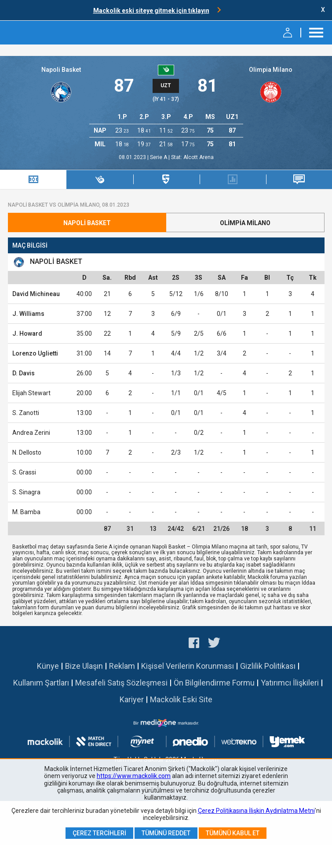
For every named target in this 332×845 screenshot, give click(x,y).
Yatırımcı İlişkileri (290, 682)
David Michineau (36, 293)
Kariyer (132, 699)
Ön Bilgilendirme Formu (214, 682)
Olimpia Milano (270, 69)
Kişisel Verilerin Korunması (187, 666)
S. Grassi (24, 472)
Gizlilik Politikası (268, 666)
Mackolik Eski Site (181, 699)
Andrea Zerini (31, 432)
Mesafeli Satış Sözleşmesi (121, 682)
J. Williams (28, 313)
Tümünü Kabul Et (232, 833)
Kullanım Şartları (41, 682)
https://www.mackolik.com (134, 775)
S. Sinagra (26, 492)
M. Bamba (26, 511)
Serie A (159, 157)
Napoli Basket (61, 69)
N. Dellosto (26, 452)
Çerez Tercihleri (99, 833)
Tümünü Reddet (166, 833)
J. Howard (27, 333)
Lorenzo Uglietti (35, 353)
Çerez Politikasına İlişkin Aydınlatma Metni (256, 810)
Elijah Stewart (31, 393)
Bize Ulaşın (84, 666)
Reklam (122, 666)
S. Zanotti (25, 412)
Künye (48, 666)
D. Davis (23, 373)
